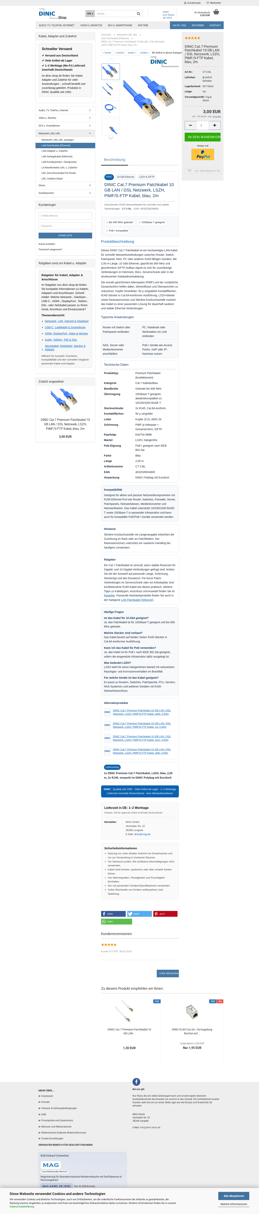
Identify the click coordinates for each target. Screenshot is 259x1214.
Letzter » (144, 52)
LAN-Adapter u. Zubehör (55, 150)
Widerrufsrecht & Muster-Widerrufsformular (63, 1132)
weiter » (132, 52)
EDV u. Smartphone (120, 25)
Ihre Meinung (169, 973)
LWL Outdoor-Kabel (52, 178)
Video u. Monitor (91, 25)
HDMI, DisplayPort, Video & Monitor (66, 333)
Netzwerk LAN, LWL (49, 133)
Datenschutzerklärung (22, 1206)
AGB (43, 1114)
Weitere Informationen (233, 1204)
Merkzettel (214, 3)
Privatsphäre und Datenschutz (57, 1120)
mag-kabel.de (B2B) (56, 1186)
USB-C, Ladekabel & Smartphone (65, 327)
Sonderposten (46, 193)
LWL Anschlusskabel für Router (59, 173)
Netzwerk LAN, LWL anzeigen (58, 139)
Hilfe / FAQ (179, 25)
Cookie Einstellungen (52, 1138)
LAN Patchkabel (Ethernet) (137, 599)
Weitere (143, 25)
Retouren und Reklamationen (56, 1126)
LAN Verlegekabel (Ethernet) (57, 156)
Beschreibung (114, 160)
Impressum (47, 1096)
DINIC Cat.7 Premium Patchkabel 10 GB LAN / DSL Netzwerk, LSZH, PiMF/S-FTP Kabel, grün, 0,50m (142, 738)
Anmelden (65, 235)
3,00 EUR (65, 436)
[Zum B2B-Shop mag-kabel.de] (51, 1165)
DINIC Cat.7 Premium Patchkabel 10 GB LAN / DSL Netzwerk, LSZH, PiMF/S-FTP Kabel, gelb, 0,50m (142, 751)
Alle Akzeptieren (234, 1196)
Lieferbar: (190, 77)
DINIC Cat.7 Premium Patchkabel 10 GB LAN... (129, 1031)
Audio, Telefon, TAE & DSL (61, 339)
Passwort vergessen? (50, 249)
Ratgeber (198, 25)
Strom (42, 185)
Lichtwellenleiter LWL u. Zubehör (59, 167)
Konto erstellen (47, 244)
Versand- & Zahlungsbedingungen (59, 1108)
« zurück (119, 52)
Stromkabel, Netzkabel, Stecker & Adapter (65, 347)
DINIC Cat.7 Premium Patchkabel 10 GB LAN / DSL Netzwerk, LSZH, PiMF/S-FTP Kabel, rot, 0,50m (142, 725)
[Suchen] (138, 13)
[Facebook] (136, 1082)
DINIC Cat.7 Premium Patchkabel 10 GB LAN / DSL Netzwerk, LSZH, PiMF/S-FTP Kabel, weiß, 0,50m (142, 712)
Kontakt (215, 25)
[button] (113, 914)
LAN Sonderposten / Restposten (59, 161)
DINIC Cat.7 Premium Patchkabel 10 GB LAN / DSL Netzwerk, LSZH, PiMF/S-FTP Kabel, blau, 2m (65, 424)
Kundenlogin (192, 3)
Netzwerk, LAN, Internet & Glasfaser (67, 321)
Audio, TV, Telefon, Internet (56, 25)
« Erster (107, 52)
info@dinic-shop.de (150, 1127)
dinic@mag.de (142, 834)
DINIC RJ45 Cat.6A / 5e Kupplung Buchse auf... (192, 1031)
